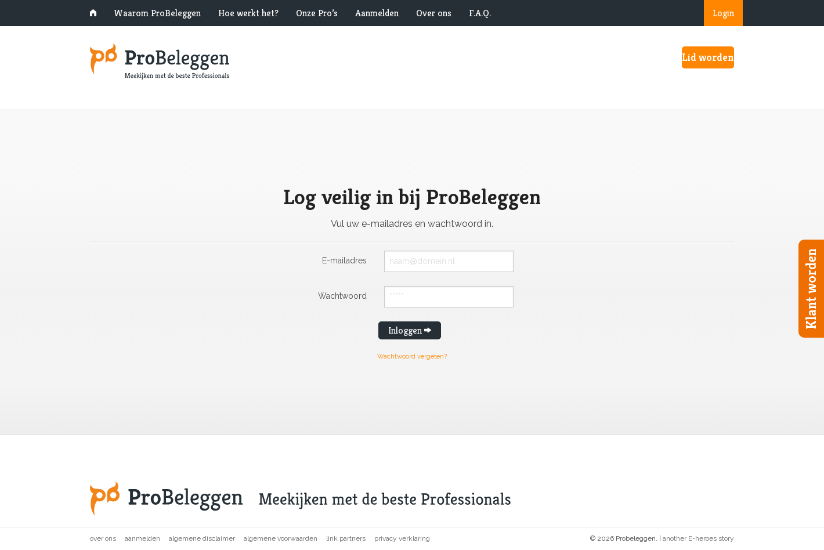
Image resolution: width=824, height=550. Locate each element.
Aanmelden (377, 13)
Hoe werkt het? (248, 13)
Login (723, 13)
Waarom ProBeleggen (157, 13)
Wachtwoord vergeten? (412, 356)
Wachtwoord (342, 295)
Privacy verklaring (402, 538)
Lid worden (708, 57)
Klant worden (811, 288)
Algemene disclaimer (202, 538)
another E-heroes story (698, 538)
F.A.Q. (480, 13)
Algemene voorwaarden (280, 538)
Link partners (346, 538)
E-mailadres (344, 260)
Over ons (433, 13)
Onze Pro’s (317, 13)
